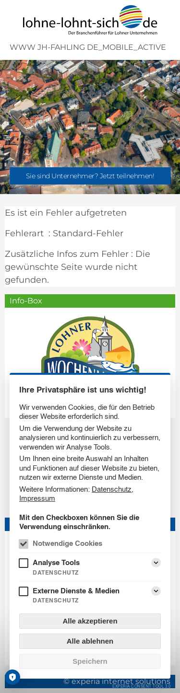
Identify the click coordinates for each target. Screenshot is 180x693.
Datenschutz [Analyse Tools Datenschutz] (56, 572)
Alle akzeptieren (89, 621)
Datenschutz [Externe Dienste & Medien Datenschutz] (56, 600)
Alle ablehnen (90, 641)
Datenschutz (112, 489)
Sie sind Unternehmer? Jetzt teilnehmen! (90, 176)
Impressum (37, 498)
